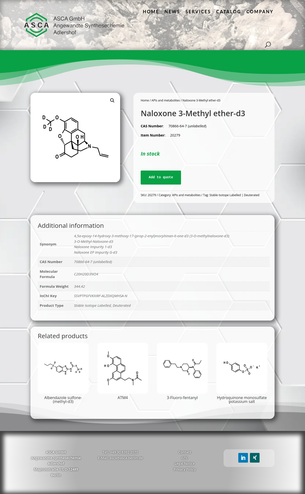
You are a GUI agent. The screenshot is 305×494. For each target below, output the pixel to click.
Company (260, 11)
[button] (112, 100)
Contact (184, 452)
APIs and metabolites (166, 100)
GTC (185, 458)
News (172, 11)
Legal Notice (185, 463)
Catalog (228, 11)
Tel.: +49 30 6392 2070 (120, 452)
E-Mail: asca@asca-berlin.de (120, 458)
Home (151, 11)
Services (198, 11)
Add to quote (161, 177)
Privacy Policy (185, 469)
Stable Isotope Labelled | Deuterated (234, 195)
